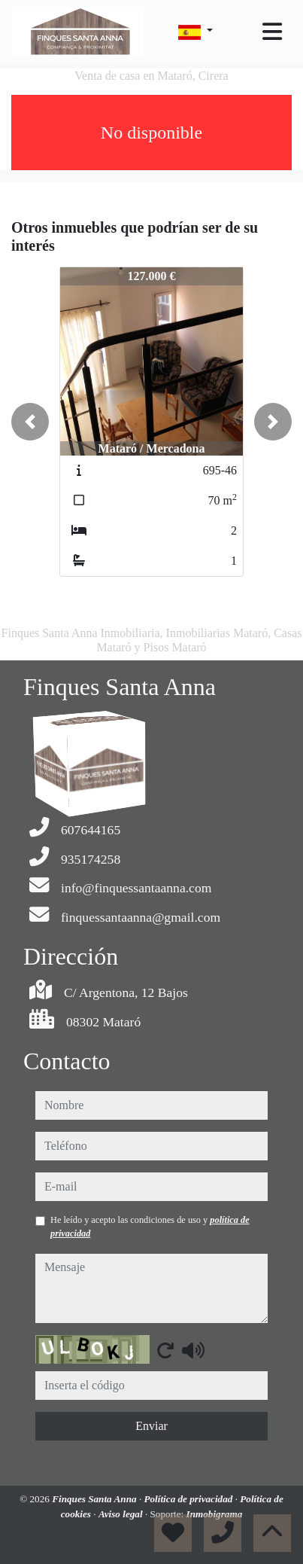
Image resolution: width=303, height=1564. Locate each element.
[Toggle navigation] (272, 31)
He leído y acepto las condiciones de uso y (150, 1227)
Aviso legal (121, 1514)
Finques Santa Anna (95, 1499)
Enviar (151, 1425)
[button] (30, 422)
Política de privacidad (189, 1499)
